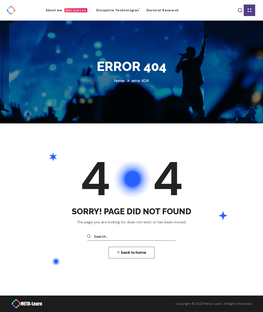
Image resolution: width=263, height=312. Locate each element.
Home (119, 80)
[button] (240, 10)
